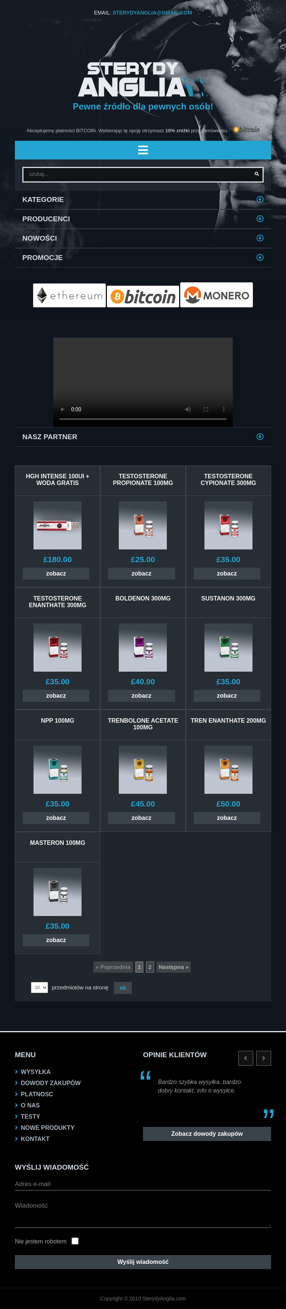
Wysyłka (36, 1072)
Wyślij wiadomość (143, 1262)
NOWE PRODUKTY (47, 1128)
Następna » (173, 967)
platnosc (37, 1094)
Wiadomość (143, 1213)
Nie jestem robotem (41, 1241)
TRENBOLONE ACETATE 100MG (143, 723)
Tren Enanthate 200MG (228, 720)
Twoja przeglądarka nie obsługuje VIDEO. (143, 382)
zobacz (56, 573)
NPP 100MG (57, 720)
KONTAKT (35, 1139)
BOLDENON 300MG (143, 598)
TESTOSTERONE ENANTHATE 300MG (57, 601)
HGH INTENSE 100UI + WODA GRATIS (57, 479)
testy (30, 1116)
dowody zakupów (51, 1083)
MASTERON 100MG (57, 843)
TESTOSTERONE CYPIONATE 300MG (228, 479)
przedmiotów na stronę (80, 987)
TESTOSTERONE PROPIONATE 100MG (143, 479)
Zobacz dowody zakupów (207, 1134)
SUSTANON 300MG (228, 598)
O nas (30, 1105)
